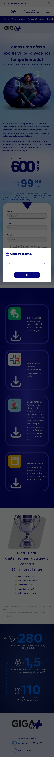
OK (27, 275)
